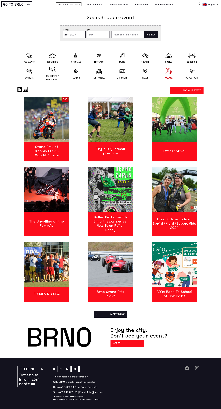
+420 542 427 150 (67, 392)
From (65, 29)
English (211, 4)
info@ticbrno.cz (95, 392)
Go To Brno (13, 4)
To (88, 29)
